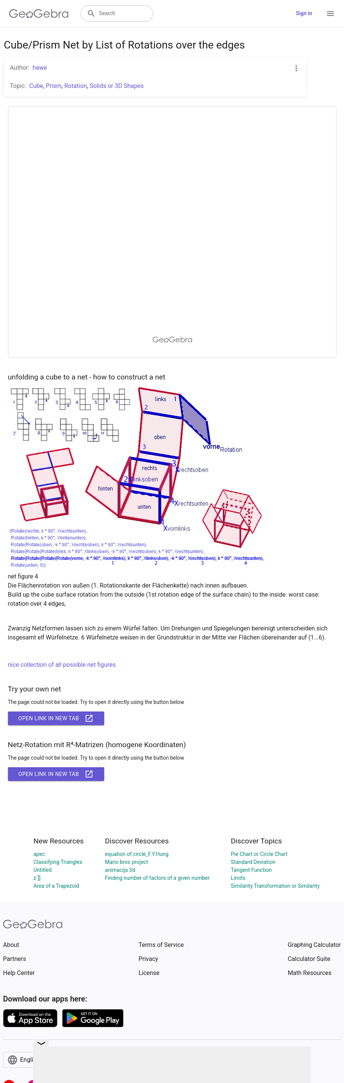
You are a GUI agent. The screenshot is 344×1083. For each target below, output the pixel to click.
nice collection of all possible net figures (62, 664)
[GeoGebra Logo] (39, 13)
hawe (40, 67)
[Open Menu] (330, 13)
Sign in (304, 13)
